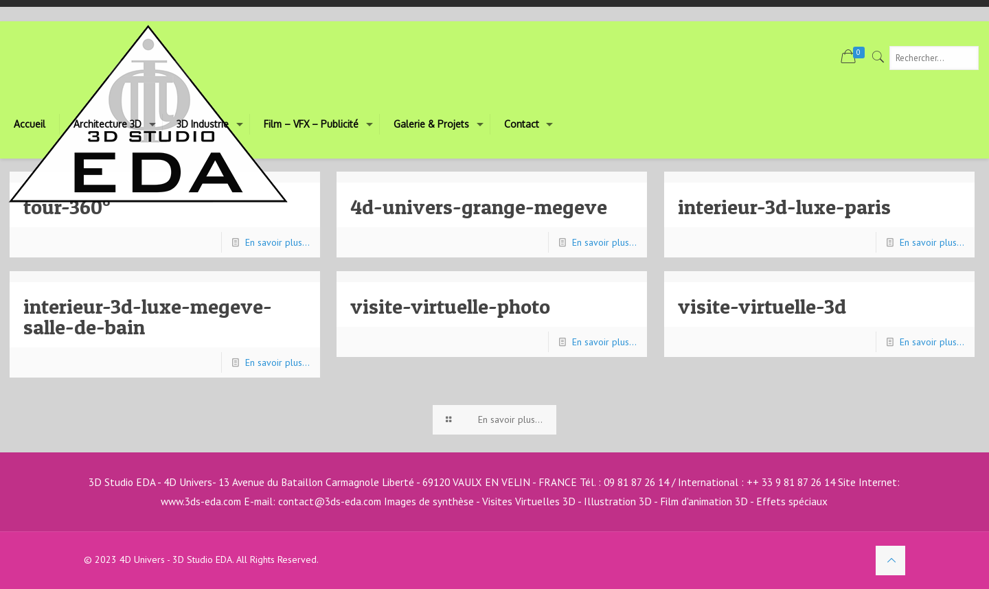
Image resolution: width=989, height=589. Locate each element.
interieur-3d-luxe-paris (785, 206)
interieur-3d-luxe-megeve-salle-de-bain (147, 316)
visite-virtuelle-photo (451, 306)
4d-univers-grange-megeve (479, 206)
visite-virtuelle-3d (763, 306)
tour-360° (67, 206)
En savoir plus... (277, 242)
